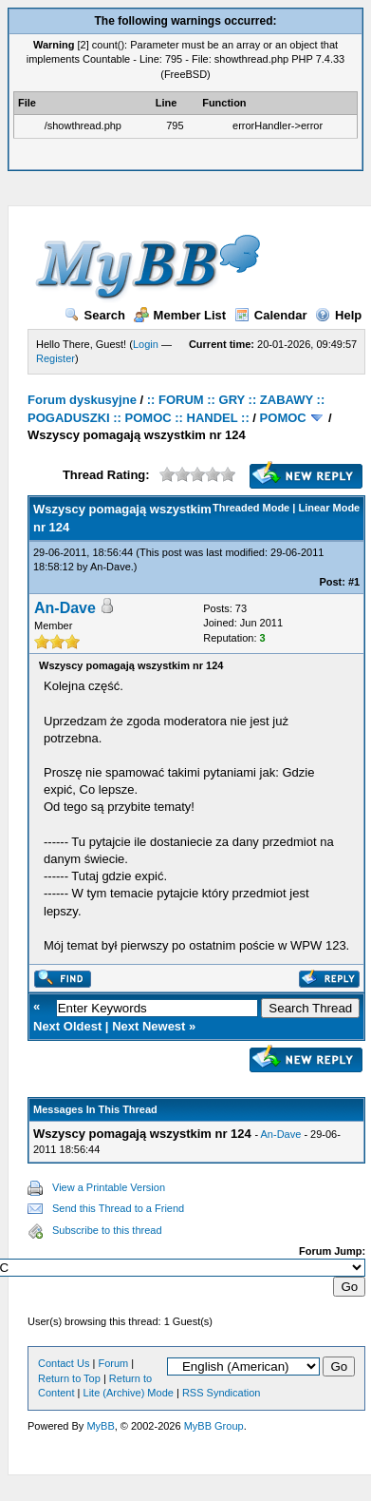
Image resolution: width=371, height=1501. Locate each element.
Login (145, 344)
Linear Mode (329, 507)
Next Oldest (67, 1026)
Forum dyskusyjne (82, 400)
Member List (180, 315)
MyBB (100, 1426)
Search (95, 315)
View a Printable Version (108, 1187)
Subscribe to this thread (107, 1230)
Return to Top (69, 1378)
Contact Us (63, 1363)
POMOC (283, 418)
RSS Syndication (221, 1392)
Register (55, 358)
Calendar (270, 315)
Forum (113, 1363)
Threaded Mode (251, 507)
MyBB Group (214, 1426)
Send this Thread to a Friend (118, 1208)
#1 (354, 581)
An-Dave (110, 566)
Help (338, 315)
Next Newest (148, 1026)
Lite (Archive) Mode (128, 1392)
